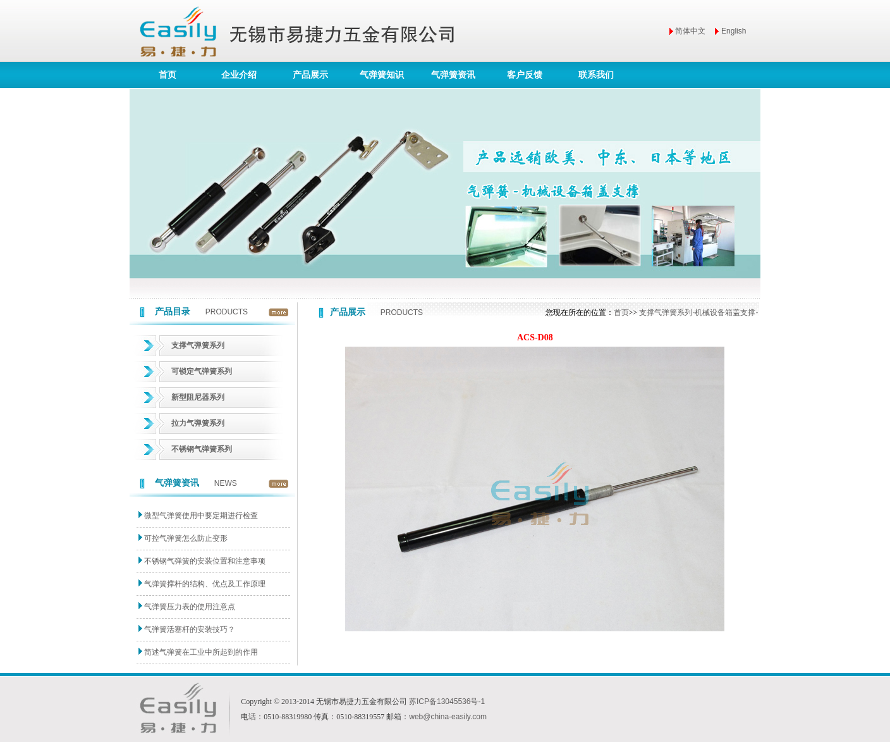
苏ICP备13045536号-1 (447, 701)
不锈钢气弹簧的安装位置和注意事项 (204, 561)
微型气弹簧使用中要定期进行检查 (201, 515)
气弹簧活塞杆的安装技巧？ (189, 629)
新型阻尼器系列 (197, 397)
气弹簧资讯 (453, 75)
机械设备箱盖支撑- (726, 312)
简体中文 (690, 31)
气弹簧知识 (382, 75)
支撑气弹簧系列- (667, 312)
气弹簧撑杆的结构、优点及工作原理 (204, 583)
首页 (167, 75)
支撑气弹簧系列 (197, 345)
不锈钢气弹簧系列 (201, 449)
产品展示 (310, 75)
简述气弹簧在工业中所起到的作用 (201, 652)
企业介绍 (239, 75)
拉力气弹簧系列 (197, 423)
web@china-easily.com (448, 716)
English (733, 31)
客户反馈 (524, 75)
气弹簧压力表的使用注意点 (189, 606)
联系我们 (596, 75)
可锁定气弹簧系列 (201, 371)
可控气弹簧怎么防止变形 (186, 538)
